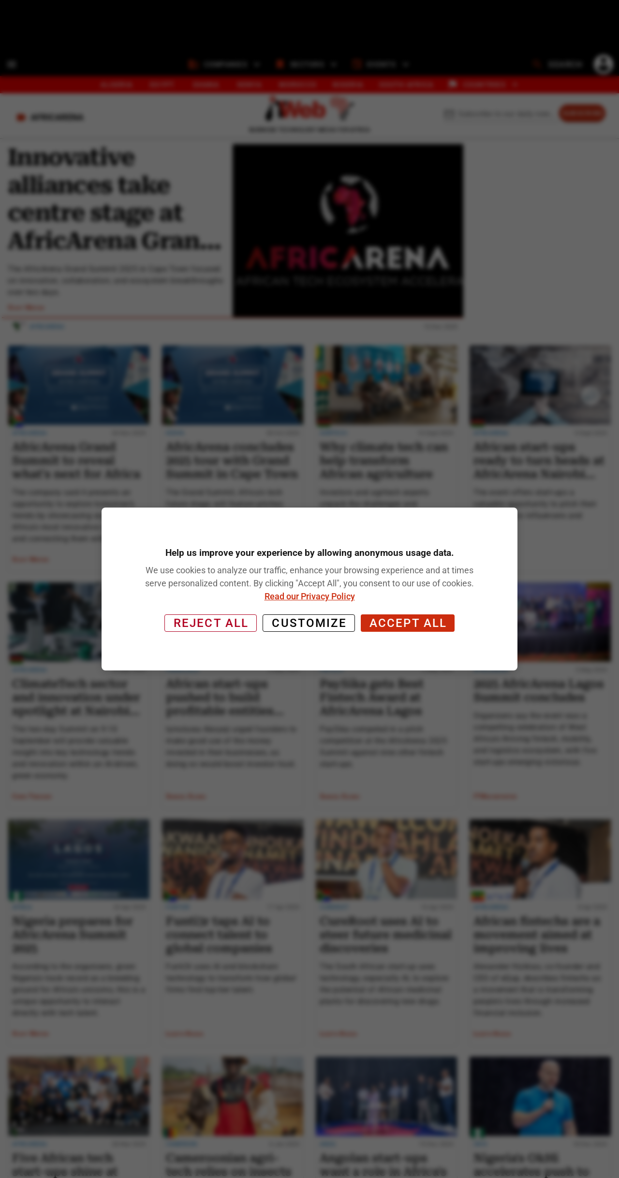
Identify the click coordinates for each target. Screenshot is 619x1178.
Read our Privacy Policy (310, 596)
